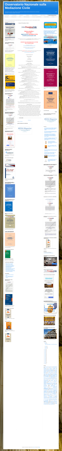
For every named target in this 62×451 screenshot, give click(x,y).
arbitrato (46, 367)
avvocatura (45, 368)
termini (47, 402)
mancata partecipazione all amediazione (52, 382)
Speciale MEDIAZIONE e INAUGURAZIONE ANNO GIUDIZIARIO (10, 268)
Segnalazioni (46, 401)
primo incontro (45, 392)
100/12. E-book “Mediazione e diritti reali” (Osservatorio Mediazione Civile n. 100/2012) (52, 146)
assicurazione (54, 367)
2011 (45, 363)
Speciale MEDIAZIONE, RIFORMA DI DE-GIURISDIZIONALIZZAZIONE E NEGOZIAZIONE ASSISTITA (10, 266)
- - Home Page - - (7, 15)
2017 (45, 357)
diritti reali (52, 377)
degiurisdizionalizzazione (53, 376)
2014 (45, 360)
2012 (45, 362)
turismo (50, 403)
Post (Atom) (21, 121)
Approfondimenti (55, 366)
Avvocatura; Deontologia (52, 368)
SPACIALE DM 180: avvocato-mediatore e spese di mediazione (9, 264)
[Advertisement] (53, 412)
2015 (45, 359)
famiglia (47, 379)
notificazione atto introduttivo (53, 389)
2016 (45, 358)
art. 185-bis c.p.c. (50, 367)
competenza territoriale (46, 370)
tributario (47, 403)
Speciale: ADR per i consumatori (9, 263)
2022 (45, 352)
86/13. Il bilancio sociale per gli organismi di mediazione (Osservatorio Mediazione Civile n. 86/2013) (52, 156)
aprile (46, 343)
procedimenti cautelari (49, 393)
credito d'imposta (54, 373)
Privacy (44, 393)
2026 (45, 342)
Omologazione (45, 390)
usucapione (52, 403)
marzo (46, 346)
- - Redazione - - (21, 15)
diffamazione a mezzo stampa (47, 377)
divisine (55, 377)
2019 (45, 355)
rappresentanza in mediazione (52, 397)
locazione (45, 382)
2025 (45, 349)
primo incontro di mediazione (52, 392)
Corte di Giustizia (49, 373)
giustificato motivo (53, 380)
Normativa (46, 389)
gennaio (46, 348)
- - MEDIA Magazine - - (34, 15)
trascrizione (51, 402)
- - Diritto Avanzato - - (43, 15)
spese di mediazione (54, 401)
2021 (45, 353)
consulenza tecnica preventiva (53, 371)
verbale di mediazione (50, 404)
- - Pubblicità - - (27, 15)
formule (50, 379)
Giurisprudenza (46, 380)
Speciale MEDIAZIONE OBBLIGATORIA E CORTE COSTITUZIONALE (10, 271)
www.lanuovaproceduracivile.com (29, 48)
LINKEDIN (7, 277)
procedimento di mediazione (52, 394)
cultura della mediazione (47, 374)
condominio (51, 370)
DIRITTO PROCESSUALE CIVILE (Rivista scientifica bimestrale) (9, 276)
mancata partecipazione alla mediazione (50, 383)
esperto (44, 379)
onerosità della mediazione (50, 390)
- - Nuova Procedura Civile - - (52, 15)
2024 (45, 350)
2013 (45, 361)
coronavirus (45, 373)
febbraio (46, 347)
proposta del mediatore (47, 395)
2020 (45, 354)
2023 (45, 351)
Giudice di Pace (54, 379)
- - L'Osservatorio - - (14, 15)
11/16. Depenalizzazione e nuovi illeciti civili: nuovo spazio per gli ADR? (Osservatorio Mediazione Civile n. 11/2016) (52, 160)
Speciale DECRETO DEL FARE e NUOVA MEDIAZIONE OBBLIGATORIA (10, 269)
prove (52, 395)
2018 (45, 356)
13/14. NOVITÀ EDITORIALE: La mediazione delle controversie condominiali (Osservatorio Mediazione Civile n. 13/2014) (52, 142)
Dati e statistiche (54, 374)
